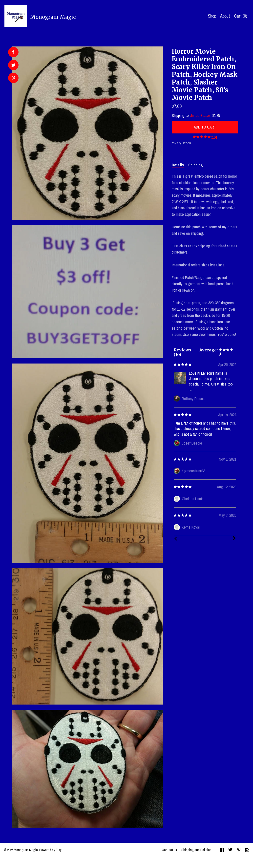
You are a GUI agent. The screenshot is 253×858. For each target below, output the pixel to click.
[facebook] (222, 850)
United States (200, 115)
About (225, 16)
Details (178, 165)
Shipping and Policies (196, 850)
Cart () (240, 16)
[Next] (234, 538)
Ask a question (181, 143)
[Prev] (176, 539)
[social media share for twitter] (13, 66)
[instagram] (247, 850)
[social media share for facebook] (13, 52)
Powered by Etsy (50, 850)
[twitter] (230, 850)
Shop (212, 16)
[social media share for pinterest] (13, 78)
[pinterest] (239, 850)
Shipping (195, 165)
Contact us (169, 850)
